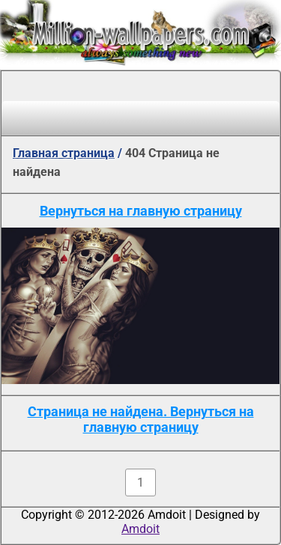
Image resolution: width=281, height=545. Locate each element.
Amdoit (140, 529)
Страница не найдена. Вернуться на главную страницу (141, 419)
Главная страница (64, 153)
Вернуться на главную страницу (141, 211)
